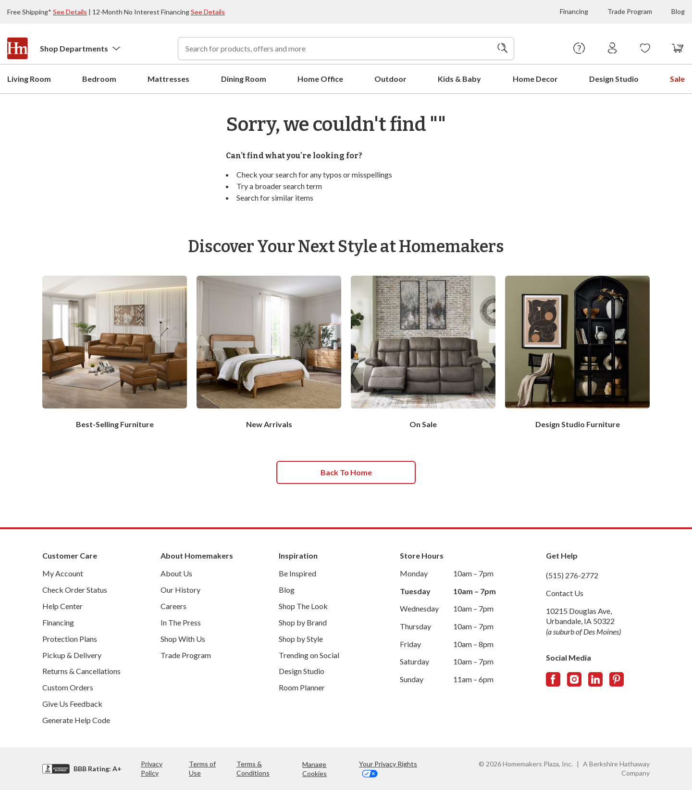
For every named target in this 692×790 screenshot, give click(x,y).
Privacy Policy (151, 768)
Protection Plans (69, 638)
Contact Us (564, 592)
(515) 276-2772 (572, 574)
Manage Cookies (314, 768)
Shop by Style (301, 638)
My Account (62, 572)
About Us (176, 572)
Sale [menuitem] (677, 78)
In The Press (181, 621)
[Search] (502, 48)
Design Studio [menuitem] (614, 78)
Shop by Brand (303, 621)
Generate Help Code (76, 719)
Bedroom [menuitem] (99, 78)
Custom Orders (67, 686)
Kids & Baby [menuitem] (459, 78)
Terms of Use (202, 768)
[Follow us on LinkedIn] (595, 679)
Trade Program (629, 11)
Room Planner (302, 686)
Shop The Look (303, 605)
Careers (173, 605)
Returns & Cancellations (81, 670)
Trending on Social (309, 654)
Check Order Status (74, 589)
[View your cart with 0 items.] (678, 48)
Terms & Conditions (253, 768)
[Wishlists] (645, 48)
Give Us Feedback (72, 703)
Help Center (62, 605)
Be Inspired (297, 572)
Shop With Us (183, 638)
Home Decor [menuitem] (535, 78)
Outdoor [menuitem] (390, 78)
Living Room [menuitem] (29, 78)
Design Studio (301, 670)
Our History (180, 589)
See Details (70, 12)
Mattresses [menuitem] (168, 78)
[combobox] (346, 48)
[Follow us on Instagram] (574, 679)
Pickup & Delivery (71, 654)
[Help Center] (579, 48)
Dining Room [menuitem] (243, 78)
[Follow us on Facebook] (553, 679)
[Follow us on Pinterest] (616, 679)
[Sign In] (612, 48)
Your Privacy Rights (388, 768)
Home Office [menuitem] (320, 78)
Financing (574, 11)
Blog (678, 11)
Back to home (346, 471)
